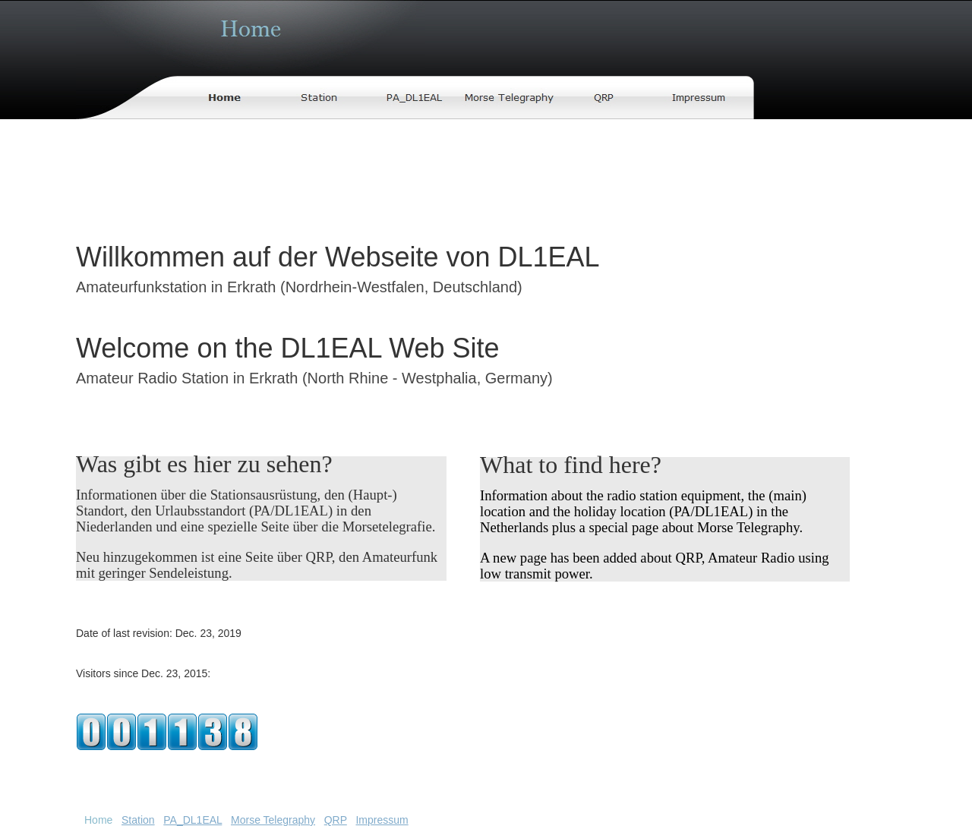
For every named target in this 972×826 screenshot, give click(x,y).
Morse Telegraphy (273, 820)
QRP (335, 820)
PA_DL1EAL (192, 820)
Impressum (381, 820)
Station (138, 820)
